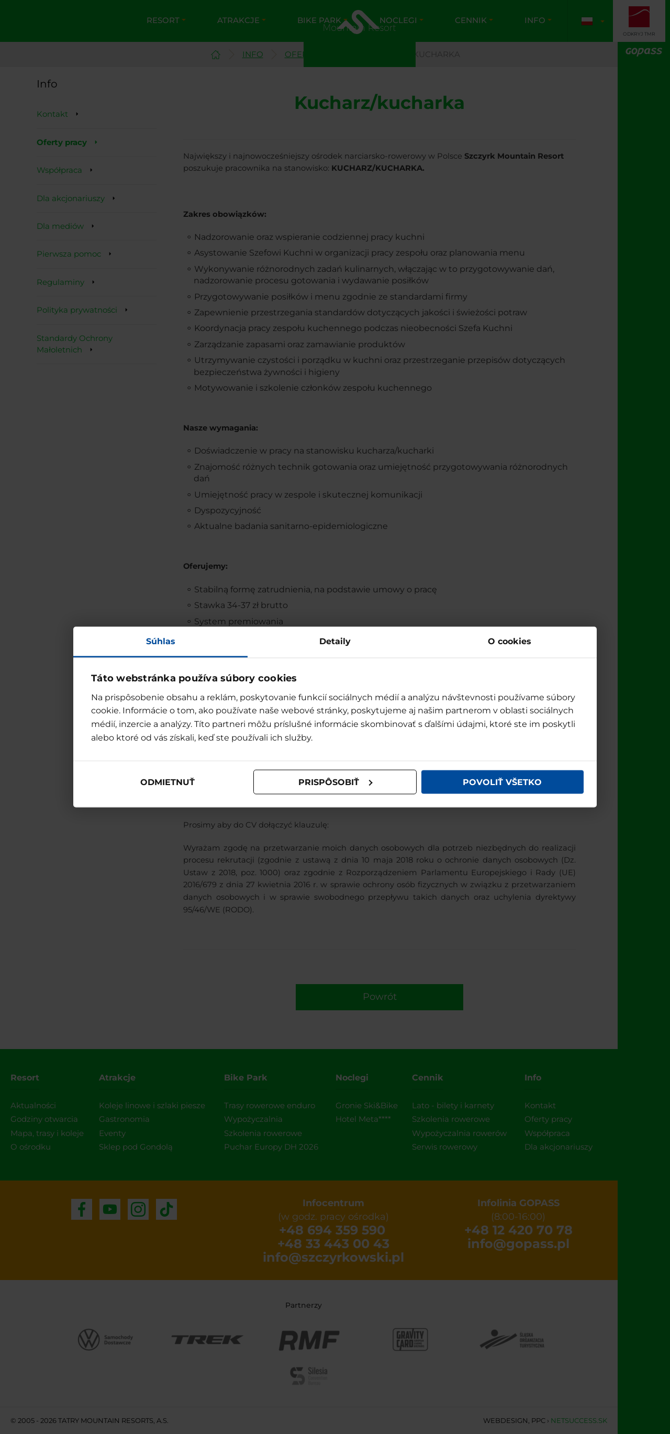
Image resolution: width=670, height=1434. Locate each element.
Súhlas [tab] (160, 641)
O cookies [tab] (509, 641)
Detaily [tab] (335, 641)
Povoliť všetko (502, 782)
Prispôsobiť (335, 782)
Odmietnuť (167, 782)
